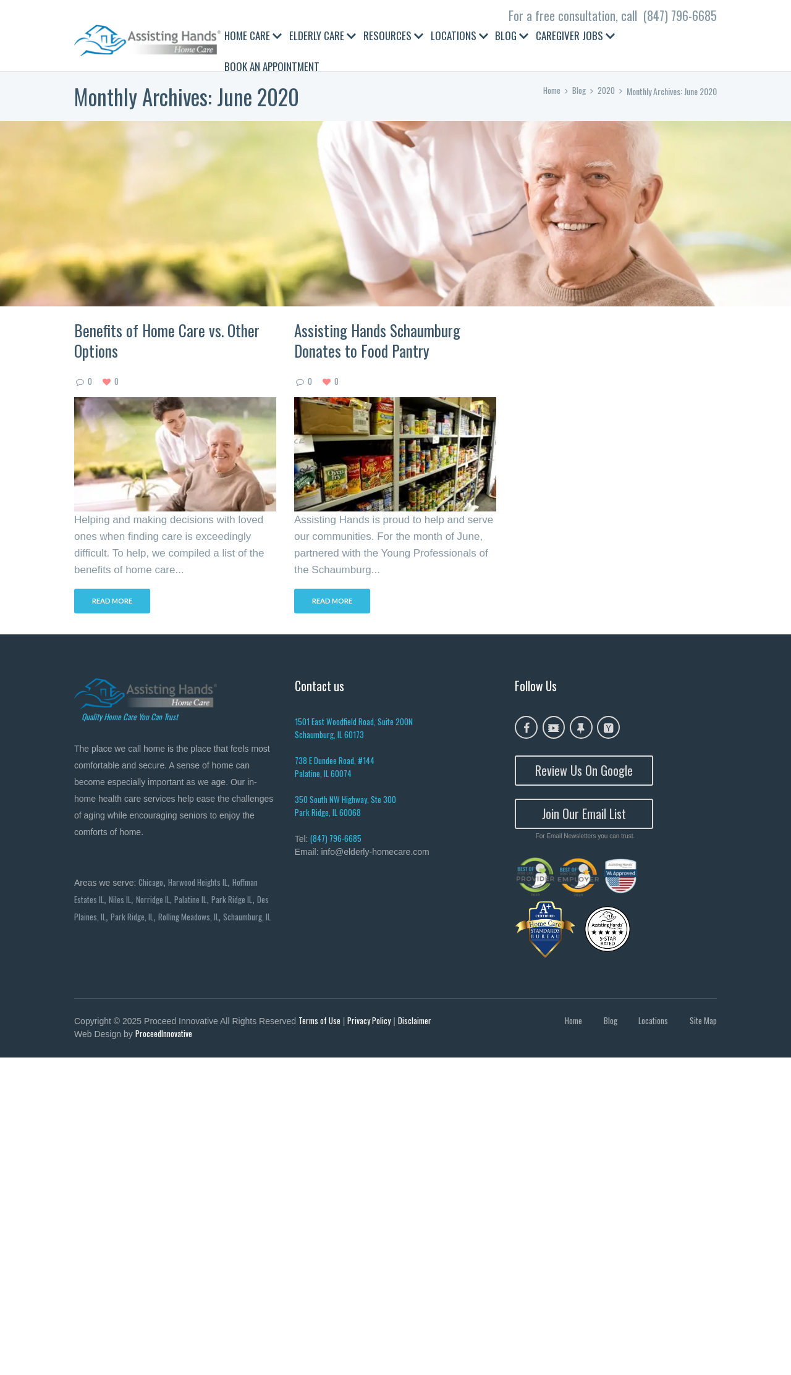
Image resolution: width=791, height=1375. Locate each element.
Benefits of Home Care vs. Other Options (167, 340)
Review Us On (584, 771)
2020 (606, 91)
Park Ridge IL (239, 901)
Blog (578, 91)
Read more (115, 602)
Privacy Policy (370, 1022)
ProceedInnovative (164, 1036)
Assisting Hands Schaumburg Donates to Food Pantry (377, 340)
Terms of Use (320, 1022)
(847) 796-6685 (680, 15)
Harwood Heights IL (200, 883)
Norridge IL (157, 901)
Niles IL (122, 901)
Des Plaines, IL (97, 919)
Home (550, 91)
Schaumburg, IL (99, 937)
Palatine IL (196, 901)
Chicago (151, 883)
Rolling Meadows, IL (206, 919)
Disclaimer (417, 1022)
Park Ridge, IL (147, 919)
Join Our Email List (584, 814)
